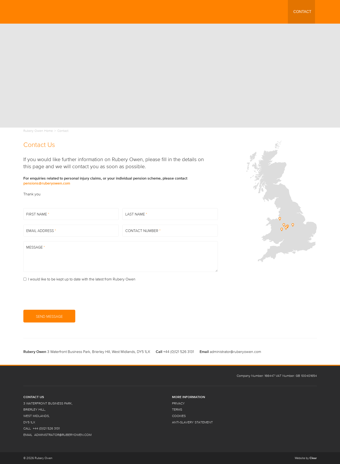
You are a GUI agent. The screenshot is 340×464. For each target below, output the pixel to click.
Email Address (41, 230)
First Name (37, 214)
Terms (177, 409)
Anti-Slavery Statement (192, 422)
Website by (306, 458)
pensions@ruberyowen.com (46, 183)
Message (35, 247)
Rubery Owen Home (38, 131)
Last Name (136, 214)
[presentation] (59, 296)
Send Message (49, 316)
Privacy (178, 403)
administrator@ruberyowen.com (235, 351)
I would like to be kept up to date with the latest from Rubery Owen (79, 279)
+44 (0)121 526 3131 (178, 351)
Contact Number (142, 230)
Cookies (179, 416)
